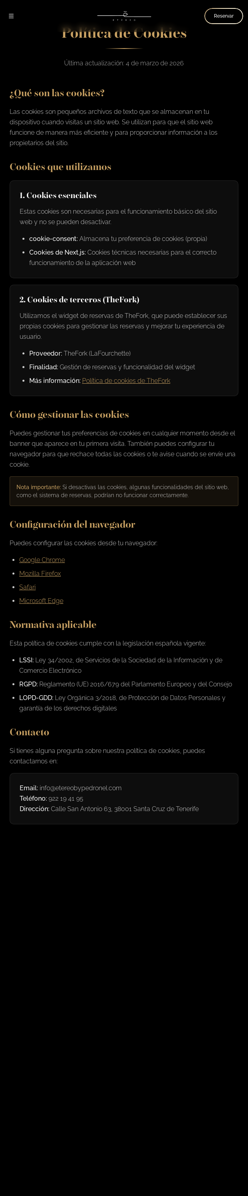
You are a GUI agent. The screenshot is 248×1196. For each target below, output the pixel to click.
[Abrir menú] (11, 16)
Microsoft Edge (41, 601)
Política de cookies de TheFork (126, 381)
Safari (27, 587)
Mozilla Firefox (40, 573)
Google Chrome (42, 560)
